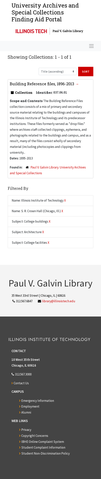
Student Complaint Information (43, 447)
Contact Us (21, 383)
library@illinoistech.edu (58, 301)
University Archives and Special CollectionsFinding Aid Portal (45, 12)
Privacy (26, 430)
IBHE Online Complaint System (42, 442)
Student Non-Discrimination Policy (45, 453)
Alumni (26, 412)
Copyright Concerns (34, 436)
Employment (30, 406)
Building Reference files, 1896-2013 (42, 83)
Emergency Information (37, 401)
